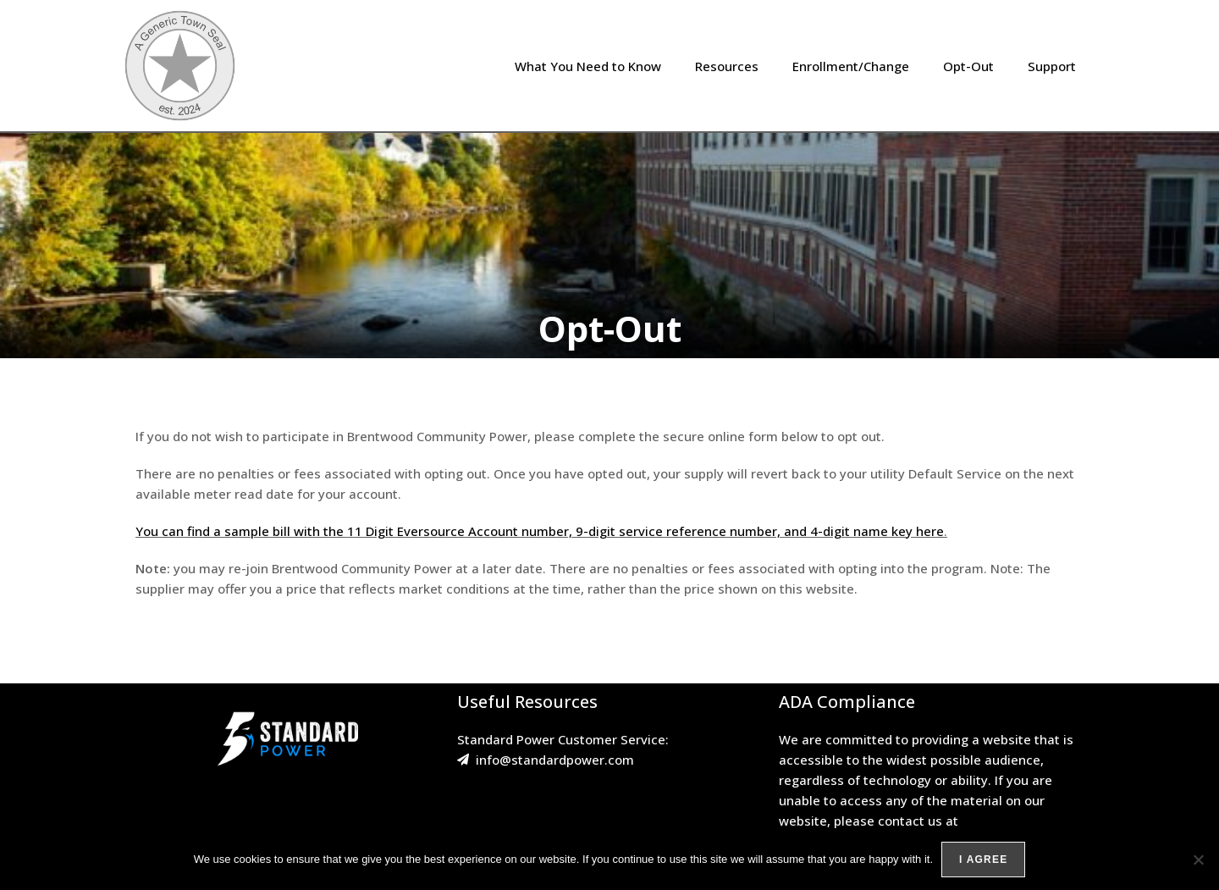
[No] (1197, 859)
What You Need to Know (588, 66)
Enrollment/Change (850, 66)
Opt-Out (968, 66)
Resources (726, 66)
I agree (983, 859)
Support (1052, 66)
